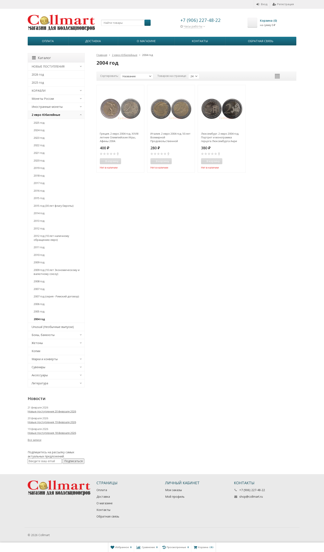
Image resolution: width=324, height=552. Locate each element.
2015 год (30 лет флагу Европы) (53, 206)
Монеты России (43, 99)
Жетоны (37, 343)
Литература (40, 383)
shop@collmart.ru (251, 497)
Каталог (41, 58)
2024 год (39, 130)
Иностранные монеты (47, 107)
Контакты (200, 41)
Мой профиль (175, 497)
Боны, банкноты (43, 335)
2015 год (39, 198)
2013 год (39, 221)
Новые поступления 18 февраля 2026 (52, 433)
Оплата (48, 41)
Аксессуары (40, 375)
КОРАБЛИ (38, 91)
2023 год (39, 138)
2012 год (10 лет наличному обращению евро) (51, 238)
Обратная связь (260, 41)
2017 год (39, 183)
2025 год (38, 82)
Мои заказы (173, 490)
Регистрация (283, 4)
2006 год (39, 304)
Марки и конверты (45, 359)
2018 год (39, 175)
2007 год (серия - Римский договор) (56, 296)
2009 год (39, 262)
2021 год (39, 153)
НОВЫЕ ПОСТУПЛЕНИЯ (48, 66)
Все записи (34, 440)
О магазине (146, 41)
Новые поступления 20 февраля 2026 (52, 411)
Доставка (93, 41)
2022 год (39, 145)
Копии (36, 351)
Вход (261, 4)
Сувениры (38, 367)
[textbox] (126, 23)
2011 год (39, 247)
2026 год (38, 74)
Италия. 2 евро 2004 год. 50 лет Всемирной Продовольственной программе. (170, 137)
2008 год (39, 281)
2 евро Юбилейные (46, 115)
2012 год (39, 228)
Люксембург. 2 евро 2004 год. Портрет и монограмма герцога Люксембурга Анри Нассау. (220, 137)
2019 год (39, 168)
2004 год (39, 319)
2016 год (39, 190)
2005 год (39, 311)
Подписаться (73, 461)
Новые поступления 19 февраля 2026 (52, 422)
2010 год (39, 255)
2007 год (39, 289)
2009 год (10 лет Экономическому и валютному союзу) (57, 272)
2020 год (39, 160)
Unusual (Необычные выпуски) (53, 327)
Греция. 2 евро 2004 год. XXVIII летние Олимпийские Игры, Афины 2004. (119, 137)
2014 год (39, 213)
